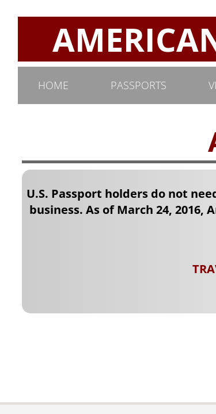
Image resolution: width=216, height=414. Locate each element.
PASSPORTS (138, 85)
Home (53, 85)
